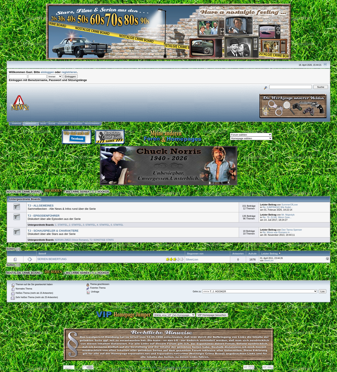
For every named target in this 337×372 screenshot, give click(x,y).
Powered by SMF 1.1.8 (151, 367)
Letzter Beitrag (271, 253)
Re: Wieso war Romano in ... (277, 232)
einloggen (47, 72)
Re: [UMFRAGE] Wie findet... (278, 207)
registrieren (69, 72)
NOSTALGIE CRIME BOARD (23, 191)
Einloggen (76, 123)
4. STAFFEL (103, 225)
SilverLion (192, 259)
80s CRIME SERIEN (77, 191)
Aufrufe (252, 253)
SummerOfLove (290, 204)
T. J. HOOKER (100, 191)
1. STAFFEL (61, 225)
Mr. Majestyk (288, 214)
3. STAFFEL (89, 225)
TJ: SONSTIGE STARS (102, 240)
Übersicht (30, 123)
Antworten (238, 253)
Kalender (63, 123)
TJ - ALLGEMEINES (41, 205)
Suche (51, 123)
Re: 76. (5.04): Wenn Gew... (277, 217)
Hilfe (43, 123)
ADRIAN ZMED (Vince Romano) (71, 240)
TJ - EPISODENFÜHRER (44, 215)
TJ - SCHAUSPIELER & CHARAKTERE (53, 230)
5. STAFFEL (117, 225)
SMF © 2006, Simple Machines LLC (180, 367)
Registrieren (92, 123)
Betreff (42, 253)
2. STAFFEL (75, 225)
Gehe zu (197, 291)
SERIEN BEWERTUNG (52, 259)
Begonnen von (195, 253)
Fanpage (16, 123)
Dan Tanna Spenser (292, 229)
